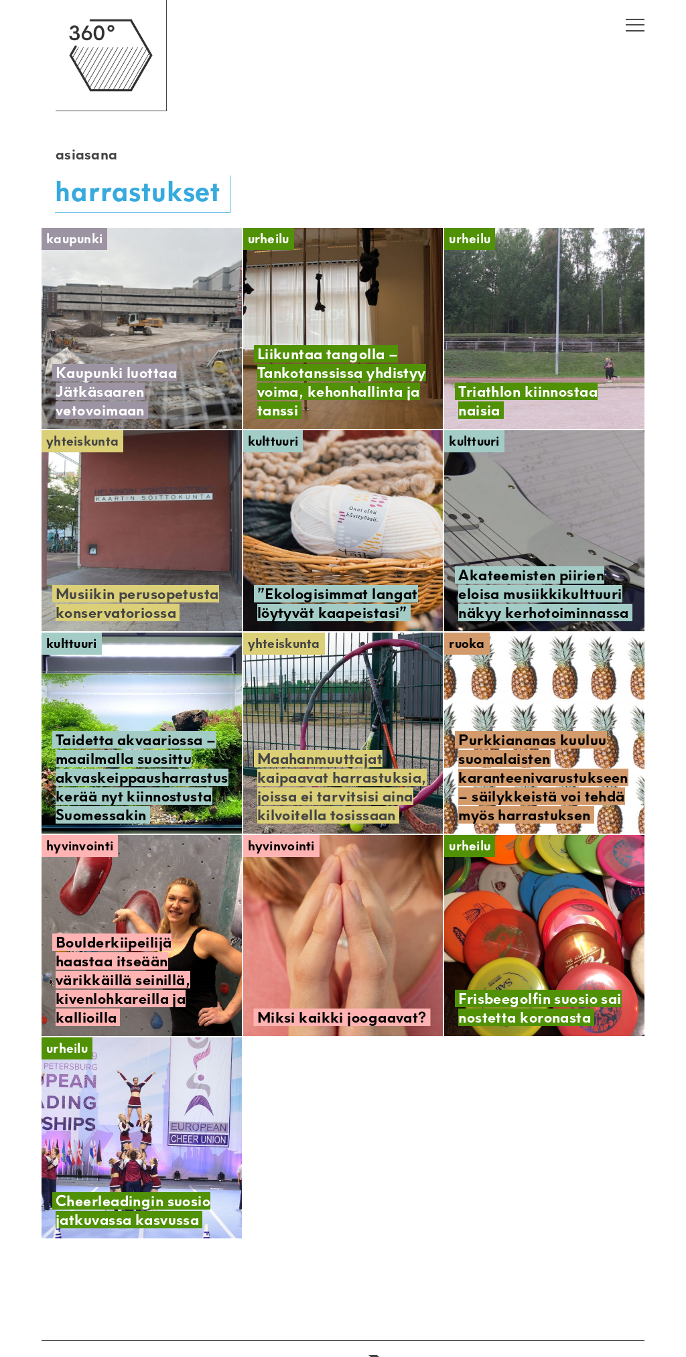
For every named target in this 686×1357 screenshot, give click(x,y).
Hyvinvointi (79, 846)
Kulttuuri (273, 441)
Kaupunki (74, 239)
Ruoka (466, 643)
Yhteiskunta (82, 441)
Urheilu (268, 239)
